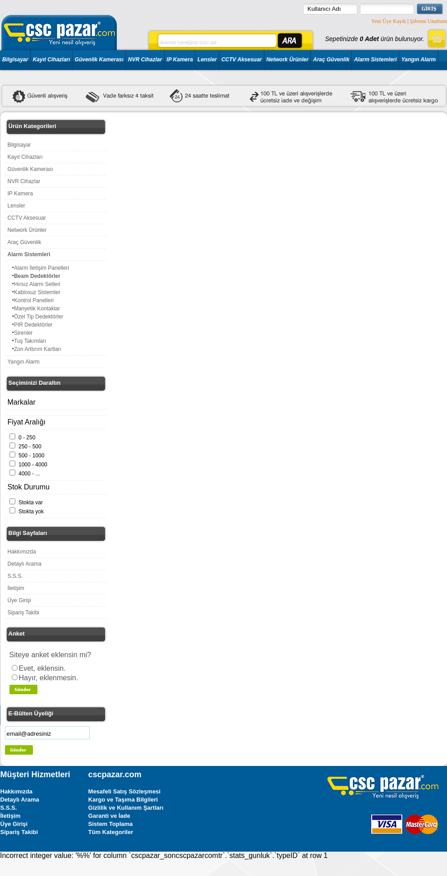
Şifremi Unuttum (428, 21)
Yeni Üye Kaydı (388, 21)
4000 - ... (29, 473)
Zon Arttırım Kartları (37, 349)
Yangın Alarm (418, 59)
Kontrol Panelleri (34, 300)
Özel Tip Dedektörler (38, 317)
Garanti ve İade (109, 815)
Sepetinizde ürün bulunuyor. (374, 38)
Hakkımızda (22, 552)
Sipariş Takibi (23, 612)
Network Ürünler (287, 59)
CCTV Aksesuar (241, 59)
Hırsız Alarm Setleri (37, 284)
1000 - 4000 (32, 464)
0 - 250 (26, 437)
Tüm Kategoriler (111, 832)
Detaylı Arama (24, 564)
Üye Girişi (19, 600)
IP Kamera (179, 59)
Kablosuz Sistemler (37, 292)
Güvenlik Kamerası (99, 59)
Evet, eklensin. (42, 668)
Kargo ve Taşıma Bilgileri (123, 799)
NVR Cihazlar (145, 59)
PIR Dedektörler (33, 325)
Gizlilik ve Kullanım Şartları (126, 807)
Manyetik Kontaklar (37, 308)
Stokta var (30, 502)
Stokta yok (31, 511)
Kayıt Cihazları (51, 59)
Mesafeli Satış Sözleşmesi (124, 791)
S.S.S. (15, 576)
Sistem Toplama (110, 824)
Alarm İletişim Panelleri (41, 268)
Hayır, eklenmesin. (48, 678)
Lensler (207, 59)
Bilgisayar (15, 59)
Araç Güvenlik (331, 59)
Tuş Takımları (30, 341)
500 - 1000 (31, 455)
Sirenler (23, 333)
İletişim (16, 588)
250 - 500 (29, 446)
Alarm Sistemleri (375, 59)
